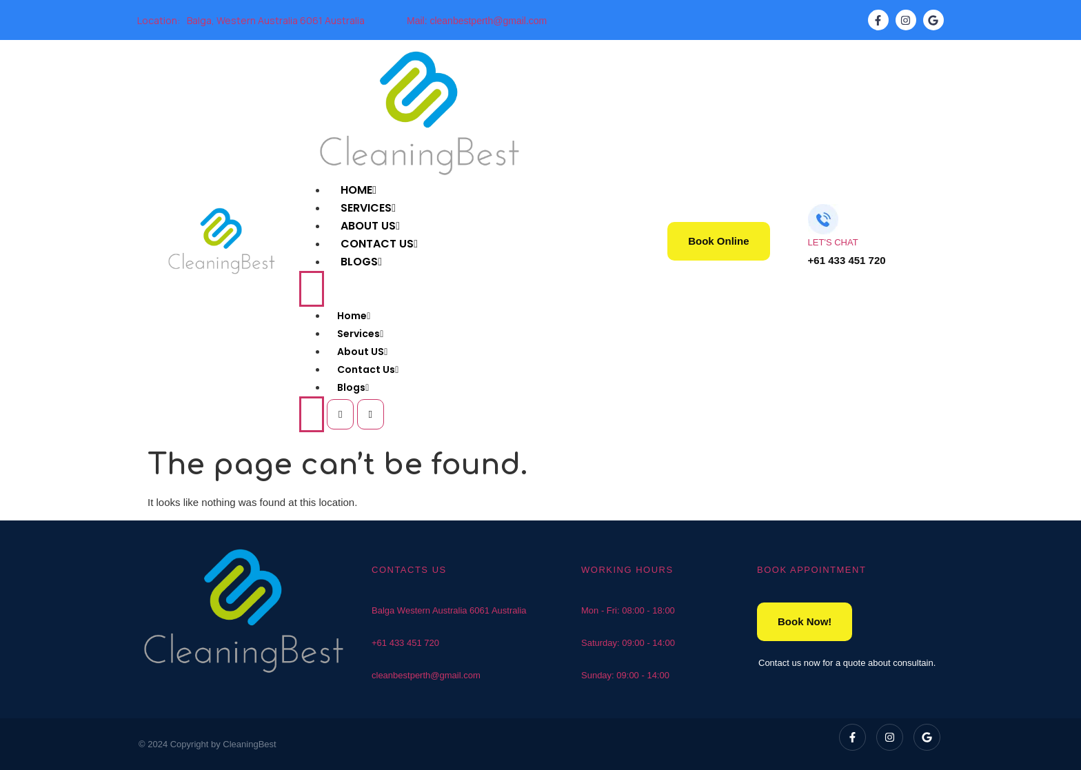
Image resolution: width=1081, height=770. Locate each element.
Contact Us (367, 369)
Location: (158, 20)
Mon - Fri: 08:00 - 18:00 (628, 610)
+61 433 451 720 (405, 643)
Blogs (361, 262)
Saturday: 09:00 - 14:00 (628, 643)
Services (360, 334)
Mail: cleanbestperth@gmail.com (477, 20)
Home (353, 316)
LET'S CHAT (833, 242)
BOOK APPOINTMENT (811, 570)
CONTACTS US (409, 570)
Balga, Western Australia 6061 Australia (276, 20)
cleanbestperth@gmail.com (426, 675)
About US (362, 351)
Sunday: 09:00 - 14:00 (625, 675)
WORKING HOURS (627, 570)
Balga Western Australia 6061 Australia (449, 610)
